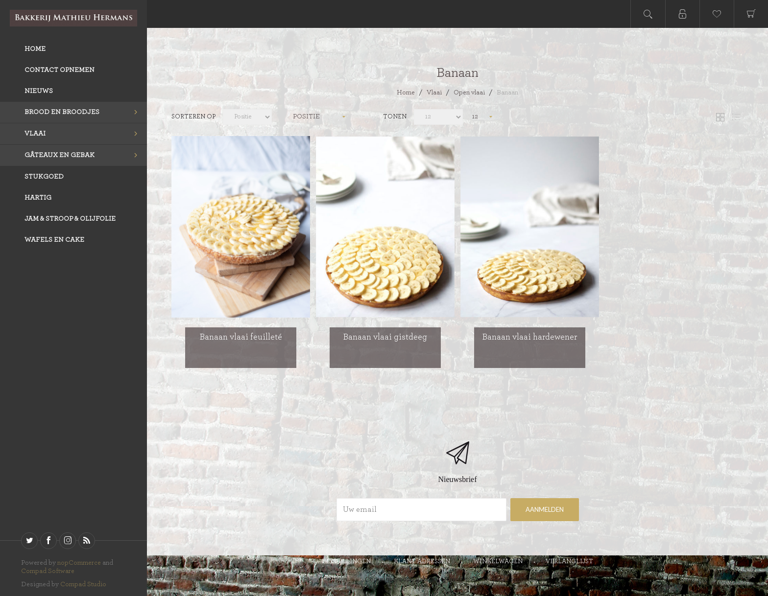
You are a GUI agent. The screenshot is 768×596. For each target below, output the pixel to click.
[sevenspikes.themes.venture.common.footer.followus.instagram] (67, 540)
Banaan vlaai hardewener (529, 337)
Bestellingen (346, 561)
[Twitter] (29, 540)
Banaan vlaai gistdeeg (385, 337)
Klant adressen (422, 561)
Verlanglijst (569, 561)
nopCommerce (79, 562)
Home (406, 92)
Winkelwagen (498, 561)
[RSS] (86, 540)
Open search (648, 14)
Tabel (720, 117)
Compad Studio (83, 584)
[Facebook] (48, 540)
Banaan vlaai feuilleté (241, 337)
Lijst (736, 117)
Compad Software (47, 571)
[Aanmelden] (421, 509)
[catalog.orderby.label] (247, 117)
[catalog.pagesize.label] (438, 117)
